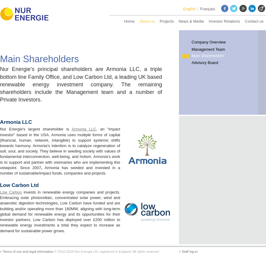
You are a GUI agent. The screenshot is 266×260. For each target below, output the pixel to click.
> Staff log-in (188, 251)
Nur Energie (27, 15)
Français (207, 9)
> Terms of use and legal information (26, 251)
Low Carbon (11, 192)
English (189, 9)
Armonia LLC (84, 129)
